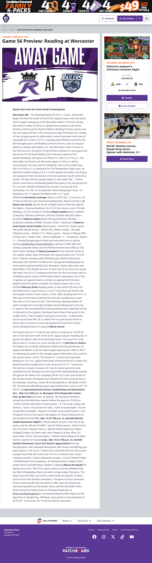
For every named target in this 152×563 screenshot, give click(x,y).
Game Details (127, 105)
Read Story (127, 158)
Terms (114, 530)
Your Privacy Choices (129, 530)
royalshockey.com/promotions (37, 244)
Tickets (127, 97)
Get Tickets (127, 18)
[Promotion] (76, 6)
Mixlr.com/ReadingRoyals (26, 493)
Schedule (108, 18)
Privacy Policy (103, 530)
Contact (91, 530)
